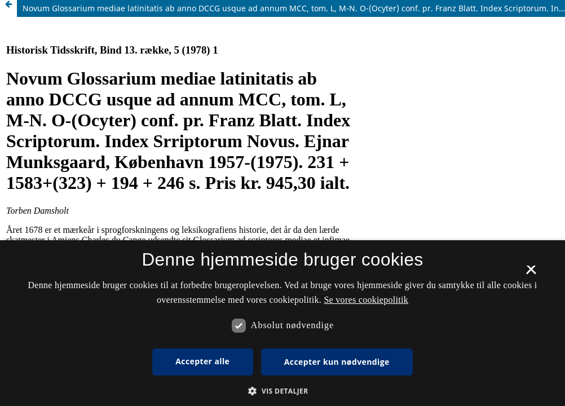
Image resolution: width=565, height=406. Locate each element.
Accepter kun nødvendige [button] (337, 361)
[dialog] (282, 323)
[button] (282, 391)
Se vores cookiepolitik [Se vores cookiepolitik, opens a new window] (366, 299)
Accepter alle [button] (202, 361)
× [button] (530, 273)
